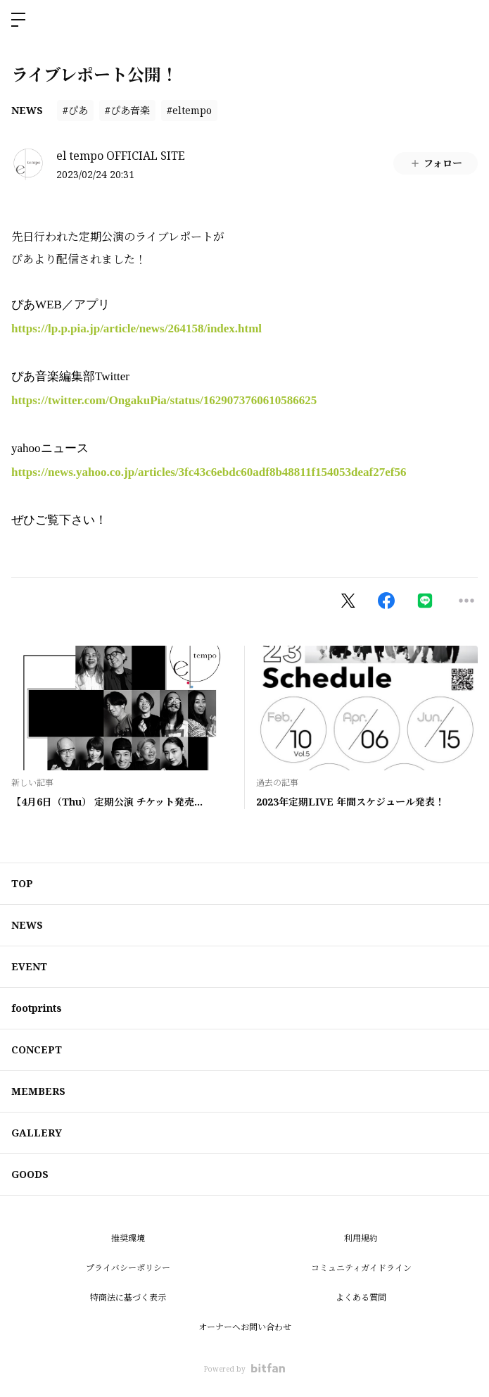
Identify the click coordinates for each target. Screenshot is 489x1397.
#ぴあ (75, 110)
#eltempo (189, 110)
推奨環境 (128, 1238)
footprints (36, 1008)
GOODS (30, 1174)
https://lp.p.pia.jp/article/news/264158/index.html (136, 328)
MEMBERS (38, 1091)
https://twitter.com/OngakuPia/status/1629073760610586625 (164, 400)
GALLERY (36, 1132)
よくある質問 (361, 1297)
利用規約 (361, 1238)
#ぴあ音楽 (127, 110)
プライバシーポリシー (128, 1268)
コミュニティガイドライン (361, 1268)
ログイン (466, 19)
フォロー (435, 163)
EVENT (29, 966)
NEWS (27, 110)
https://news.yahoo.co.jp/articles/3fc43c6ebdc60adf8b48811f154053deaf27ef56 (208, 472)
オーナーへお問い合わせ (244, 1327)
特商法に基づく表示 (128, 1297)
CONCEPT (36, 1049)
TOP (22, 883)
